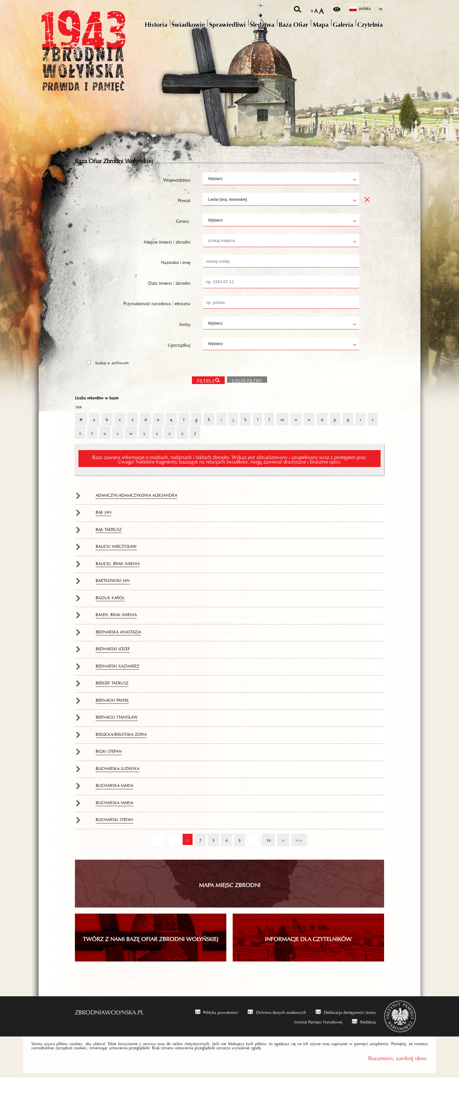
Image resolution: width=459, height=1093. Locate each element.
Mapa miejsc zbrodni (229, 899)
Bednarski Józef (113, 663)
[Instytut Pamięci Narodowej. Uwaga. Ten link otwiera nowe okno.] (314, 1036)
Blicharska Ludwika (117, 782)
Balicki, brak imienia (118, 578)
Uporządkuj (179, 358)
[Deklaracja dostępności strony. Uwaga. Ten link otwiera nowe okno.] (346, 1027)
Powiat (184, 214)
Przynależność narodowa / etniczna (156, 317)
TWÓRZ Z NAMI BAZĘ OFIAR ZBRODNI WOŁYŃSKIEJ (150, 953)
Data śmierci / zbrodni (169, 296)
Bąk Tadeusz (109, 543)
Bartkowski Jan (113, 594)
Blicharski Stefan (114, 834)
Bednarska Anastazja (118, 646)
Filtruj (205, 394)
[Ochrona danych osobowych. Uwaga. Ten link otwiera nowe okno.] (277, 1027)
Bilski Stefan (109, 765)
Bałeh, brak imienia (116, 629)
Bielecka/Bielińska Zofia (121, 748)
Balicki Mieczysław (116, 560)
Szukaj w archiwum (112, 376)
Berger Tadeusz (112, 697)
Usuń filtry (244, 393)
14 (266, 852)
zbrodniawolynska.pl (109, 1026)
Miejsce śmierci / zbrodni (167, 255)
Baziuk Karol (110, 612)
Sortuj (184, 337)
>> (297, 852)
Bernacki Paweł (112, 714)
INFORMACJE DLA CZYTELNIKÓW (308, 953)
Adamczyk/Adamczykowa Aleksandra (136, 509)
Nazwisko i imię (175, 276)
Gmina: (183, 234)
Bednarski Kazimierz (117, 680)
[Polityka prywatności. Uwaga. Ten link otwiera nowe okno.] (216, 1027)
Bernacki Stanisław (117, 731)
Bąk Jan (104, 526)
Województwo (176, 193)
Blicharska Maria (114, 799)
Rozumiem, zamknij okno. (398, 1072)
